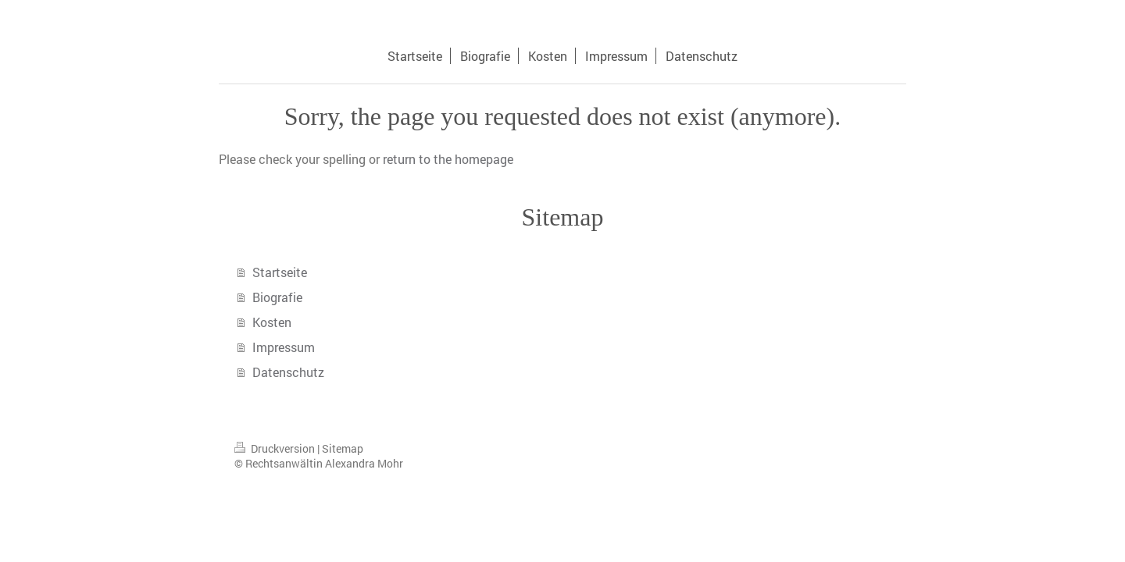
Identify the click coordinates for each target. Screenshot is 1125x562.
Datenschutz (288, 372)
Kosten (271, 322)
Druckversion (275, 448)
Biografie (277, 297)
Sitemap (342, 448)
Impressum (283, 347)
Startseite (279, 272)
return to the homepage (448, 159)
